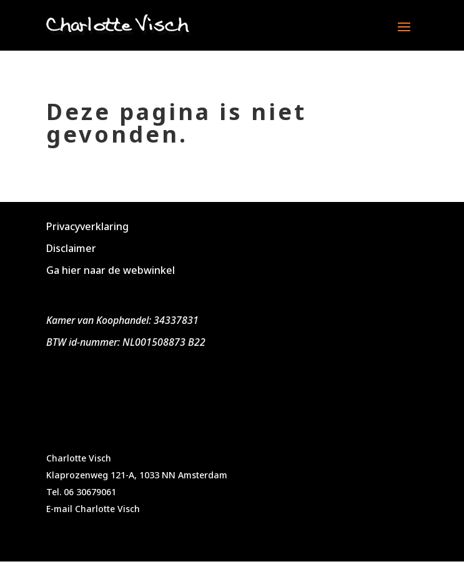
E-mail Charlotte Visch (93, 509)
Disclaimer (71, 248)
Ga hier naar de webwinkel (110, 270)
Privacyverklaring (87, 226)
